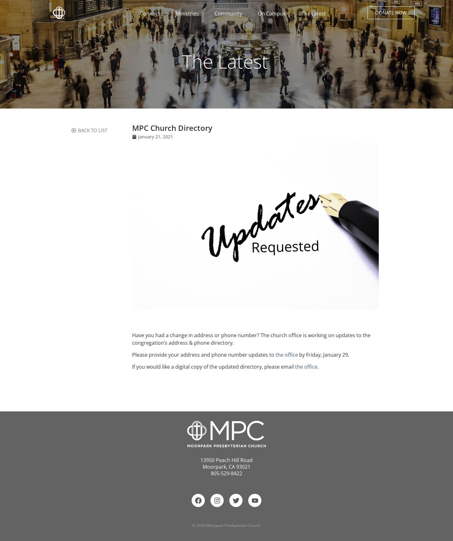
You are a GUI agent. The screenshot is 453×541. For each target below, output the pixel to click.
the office (287, 354)
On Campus (273, 13)
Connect (151, 13)
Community (230, 13)
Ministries (189, 13)
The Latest (313, 13)
